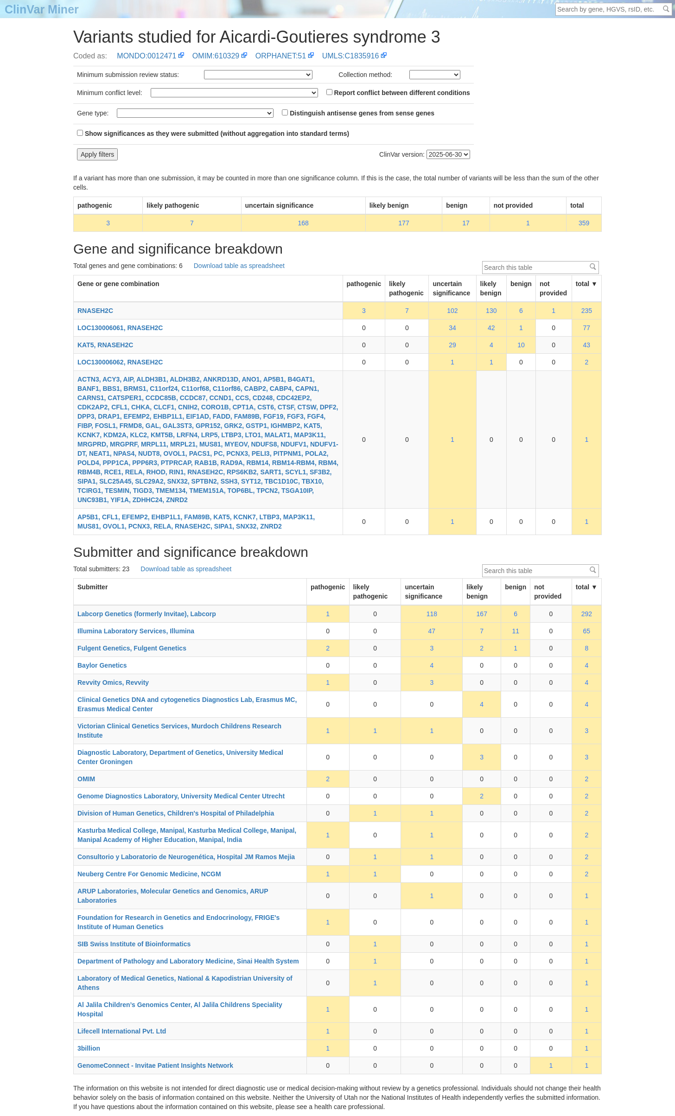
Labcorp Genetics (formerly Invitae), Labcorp (146, 614)
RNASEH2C (95, 310)
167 (482, 614)
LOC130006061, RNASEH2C (120, 328)
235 (586, 310)
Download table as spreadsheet (239, 265)
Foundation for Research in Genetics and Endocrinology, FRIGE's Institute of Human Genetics (178, 922)
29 (452, 345)
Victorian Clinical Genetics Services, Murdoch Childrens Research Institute (179, 730)
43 (587, 345)
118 (432, 614)
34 (452, 328)
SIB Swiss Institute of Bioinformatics (134, 944)
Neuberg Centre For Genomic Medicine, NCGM (149, 874)
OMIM (86, 779)
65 (587, 631)
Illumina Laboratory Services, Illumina (135, 631)
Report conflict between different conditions (398, 92)
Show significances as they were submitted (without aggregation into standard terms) (213, 133)
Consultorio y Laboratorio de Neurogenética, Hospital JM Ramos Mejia (186, 857)
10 (521, 345)
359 (584, 223)
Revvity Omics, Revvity (113, 682)
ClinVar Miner (42, 9)
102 (452, 310)
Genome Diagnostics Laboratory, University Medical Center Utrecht (181, 796)
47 (432, 631)
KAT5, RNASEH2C (105, 345)
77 (587, 328)
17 (466, 223)
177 (403, 223)
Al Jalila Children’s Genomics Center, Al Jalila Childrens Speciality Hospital (179, 1009)
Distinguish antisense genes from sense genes (358, 113)
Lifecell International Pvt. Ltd (121, 1031)
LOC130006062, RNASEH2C (120, 362)
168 (303, 223)
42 (491, 328)
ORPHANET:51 (280, 56)
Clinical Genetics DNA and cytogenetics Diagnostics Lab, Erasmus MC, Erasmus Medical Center (187, 704)
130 (491, 310)
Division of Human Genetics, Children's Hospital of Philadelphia (175, 813)
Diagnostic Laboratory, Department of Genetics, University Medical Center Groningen (180, 757)
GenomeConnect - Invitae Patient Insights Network (155, 1065)
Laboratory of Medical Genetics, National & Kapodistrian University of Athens (185, 983)
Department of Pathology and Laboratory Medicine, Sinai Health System (188, 961)
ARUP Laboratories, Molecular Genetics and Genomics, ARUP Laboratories (172, 895)
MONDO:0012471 (146, 56)
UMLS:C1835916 (350, 56)
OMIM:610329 (215, 56)
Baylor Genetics (102, 665)
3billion (88, 1048)
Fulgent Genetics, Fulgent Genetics (131, 648)
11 (515, 631)
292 (586, 614)
